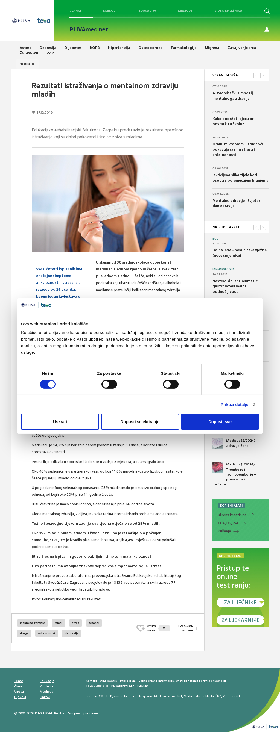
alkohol (94, 623)
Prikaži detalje (235, 404)
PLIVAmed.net (88, 29)
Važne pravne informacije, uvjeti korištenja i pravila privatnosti (182, 681)
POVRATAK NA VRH (185, 628)
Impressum (128, 681)
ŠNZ (218, 696)
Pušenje (224, 531)
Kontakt (91, 681)
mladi (58, 623)
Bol (215, 238)
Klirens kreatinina (232, 515)
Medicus (185, 11)
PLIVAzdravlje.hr (122, 685)
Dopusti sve (220, 421)
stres (75, 623)
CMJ (102, 696)
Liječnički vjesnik (141, 696)
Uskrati (60, 421)
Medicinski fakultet (168, 696)
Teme (18, 681)
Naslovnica (27, 64)
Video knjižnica (228, 11)
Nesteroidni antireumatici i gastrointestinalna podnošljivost (236, 286)
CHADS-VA (228, 523)
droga (24, 633)
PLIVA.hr (142, 685)
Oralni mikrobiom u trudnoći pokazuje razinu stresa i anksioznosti (237, 149)
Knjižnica (46, 686)
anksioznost (46, 633)
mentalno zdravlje (32, 623)
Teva (89, 685)
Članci (75, 11)
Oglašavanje (108, 681)
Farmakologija (223, 269)
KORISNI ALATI (231, 505)
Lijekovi (110, 11)
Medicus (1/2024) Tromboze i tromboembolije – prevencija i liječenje (234, 474)
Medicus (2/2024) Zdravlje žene (233, 443)
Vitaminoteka (233, 696)
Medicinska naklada (199, 696)
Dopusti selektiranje (140, 421)
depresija (71, 633)
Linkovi (45, 697)
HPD (109, 696)
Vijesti (19, 691)
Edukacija (147, 11)
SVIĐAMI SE (158, 628)
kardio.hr (120, 696)
